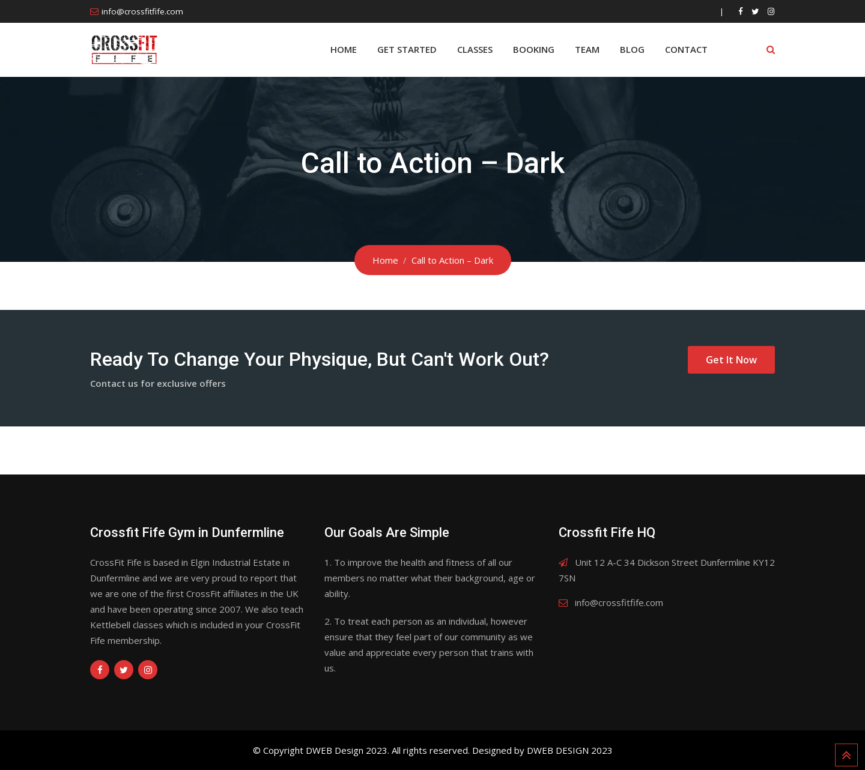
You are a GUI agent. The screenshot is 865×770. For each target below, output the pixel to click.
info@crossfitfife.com (142, 11)
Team (587, 49)
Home (343, 49)
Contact (686, 49)
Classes (475, 49)
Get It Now (731, 359)
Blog (632, 49)
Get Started (407, 49)
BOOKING (533, 49)
